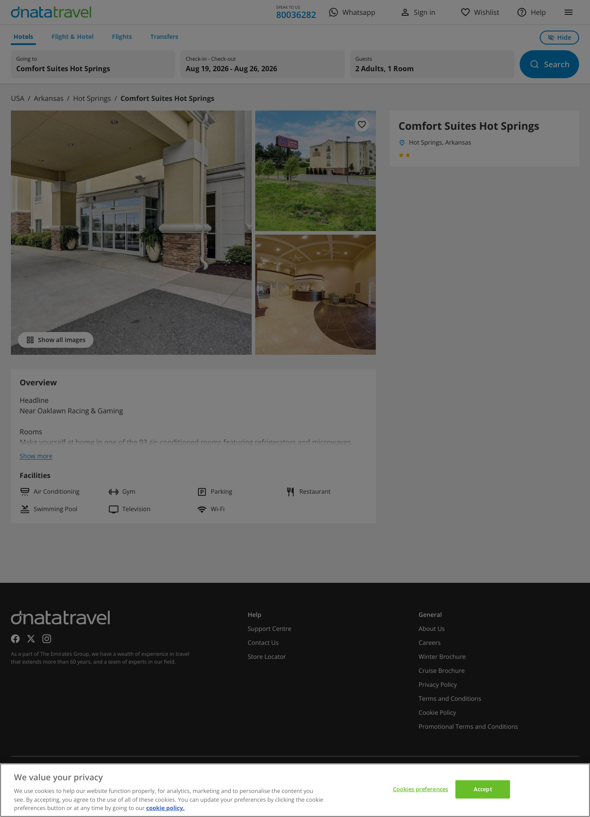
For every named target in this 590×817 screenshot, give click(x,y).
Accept (483, 789)
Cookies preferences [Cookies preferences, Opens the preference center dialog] (420, 789)
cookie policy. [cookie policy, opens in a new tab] (165, 808)
